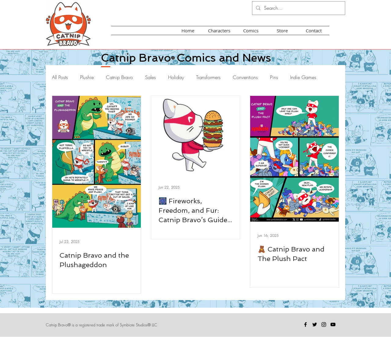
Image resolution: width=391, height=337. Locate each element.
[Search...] (298, 8)
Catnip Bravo (119, 77)
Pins (274, 77)
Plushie (87, 77)
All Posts (60, 77)
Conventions (245, 77)
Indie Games (303, 77)
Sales (150, 77)
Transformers (208, 77)
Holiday (176, 77)
